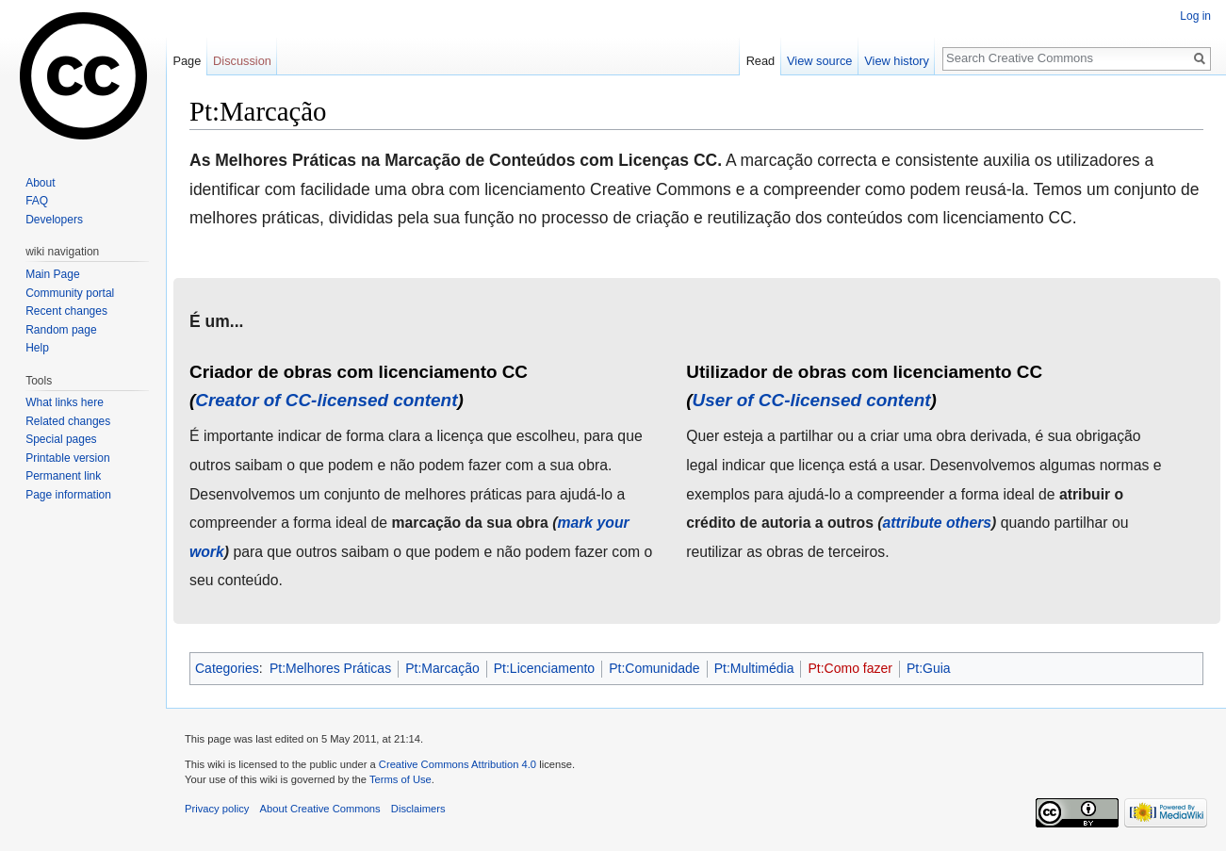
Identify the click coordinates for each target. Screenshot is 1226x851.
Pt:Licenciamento (544, 668)
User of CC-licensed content (812, 400)
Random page (60, 329)
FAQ (36, 200)
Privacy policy (217, 808)
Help (37, 347)
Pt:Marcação (442, 668)
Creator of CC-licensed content (326, 400)
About (40, 182)
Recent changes (66, 311)
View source (819, 61)
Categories (227, 668)
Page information (68, 494)
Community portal (69, 293)
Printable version (67, 458)
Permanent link (63, 476)
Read (761, 61)
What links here (64, 402)
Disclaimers (418, 808)
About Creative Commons (320, 808)
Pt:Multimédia (754, 668)
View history (896, 61)
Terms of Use (400, 779)
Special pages (60, 439)
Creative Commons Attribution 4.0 (457, 764)
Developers (54, 219)
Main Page (52, 274)
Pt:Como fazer (849, 668)
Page (186, 61)
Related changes (67, 421)
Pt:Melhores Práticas (330, 668)
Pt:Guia (929, 668)
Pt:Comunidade (654, 668)
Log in (1195, 16)
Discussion (242, 61)
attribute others (937, 523)
